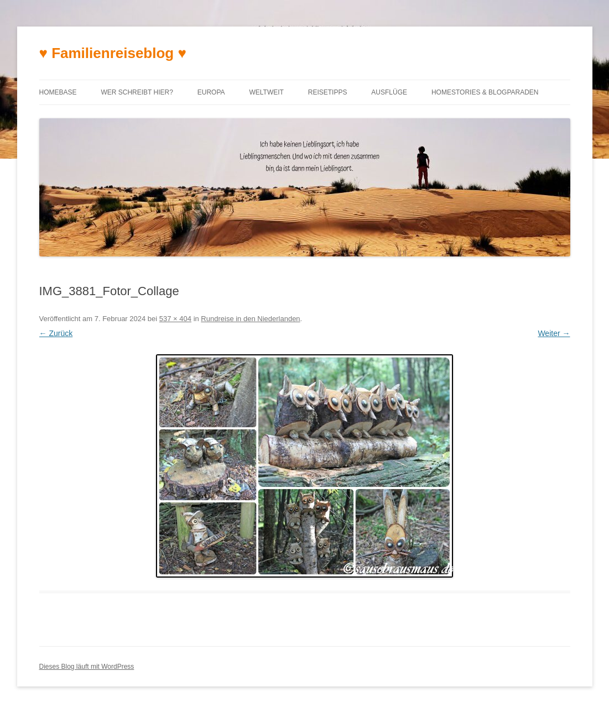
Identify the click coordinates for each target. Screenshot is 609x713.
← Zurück (56, 333)
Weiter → (554, 333)
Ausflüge (389, 92)
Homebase (58, 92)
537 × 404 (175, 318)
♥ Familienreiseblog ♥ (112, 53)
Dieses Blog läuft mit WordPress (86, 666)
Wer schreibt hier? (137, 92)
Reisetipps (327, 92)
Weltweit (266, 92)
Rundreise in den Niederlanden (250, 318)
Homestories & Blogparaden (485, 92)
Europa (211, 92)
